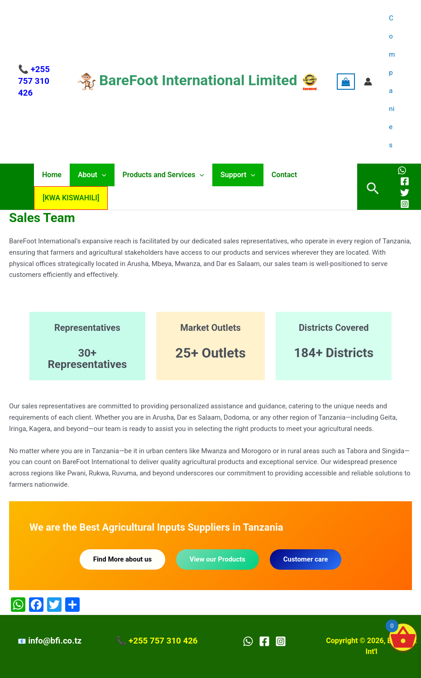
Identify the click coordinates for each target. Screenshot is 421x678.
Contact (276, 174)
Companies (393, 81)
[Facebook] (404, 181)
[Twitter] (404, 192)
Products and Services (159, 175)
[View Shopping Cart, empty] (348, 81)
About (89, 175)
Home (51, 174)
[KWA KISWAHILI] (70, 198)
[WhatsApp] (402, 170)
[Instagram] (404, 203)
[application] (99, 175)
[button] (372, 187)
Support (231, 175)
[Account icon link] (370, 81)
